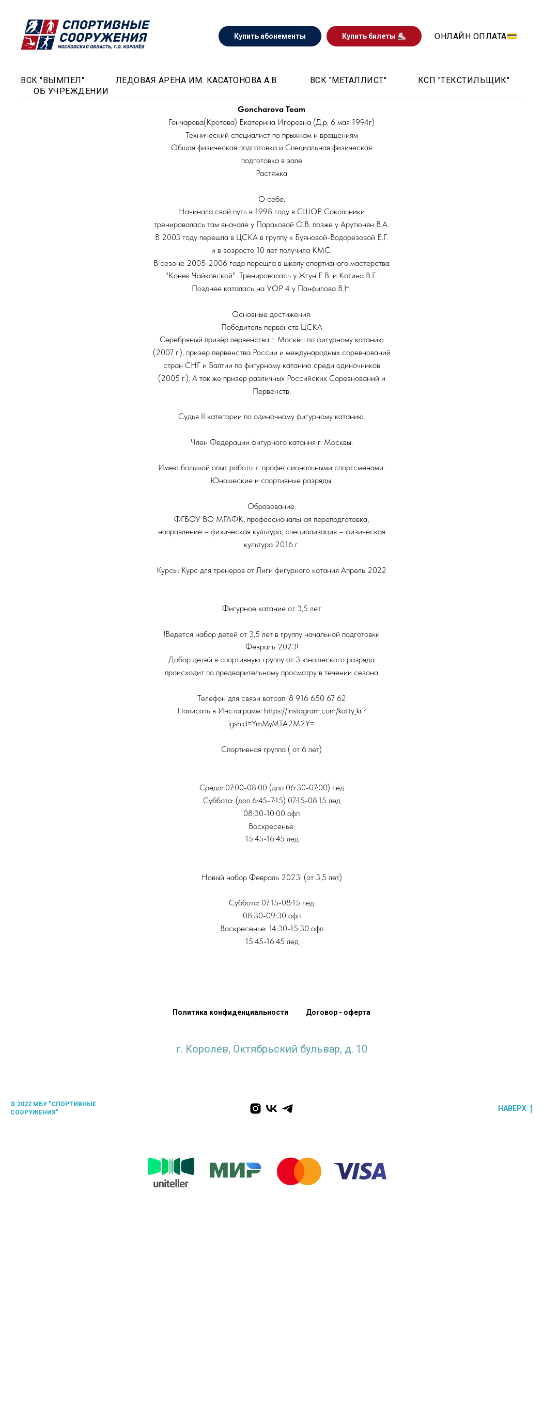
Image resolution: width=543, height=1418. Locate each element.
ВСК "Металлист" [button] (348, 80)
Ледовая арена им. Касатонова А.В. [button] (197, 80)
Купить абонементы (270, 36)
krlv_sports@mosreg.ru (272, 1059)
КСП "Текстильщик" (464, 80)
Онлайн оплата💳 (476, 36)
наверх (515, 1108)
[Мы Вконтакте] (271, 1108)
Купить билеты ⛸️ (374, 36)
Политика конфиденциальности (230, 1012)
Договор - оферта (338, 1012)
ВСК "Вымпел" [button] (52, 80)
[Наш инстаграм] (255, 1108)
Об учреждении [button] (71, 91)
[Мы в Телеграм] (287, 1108)
